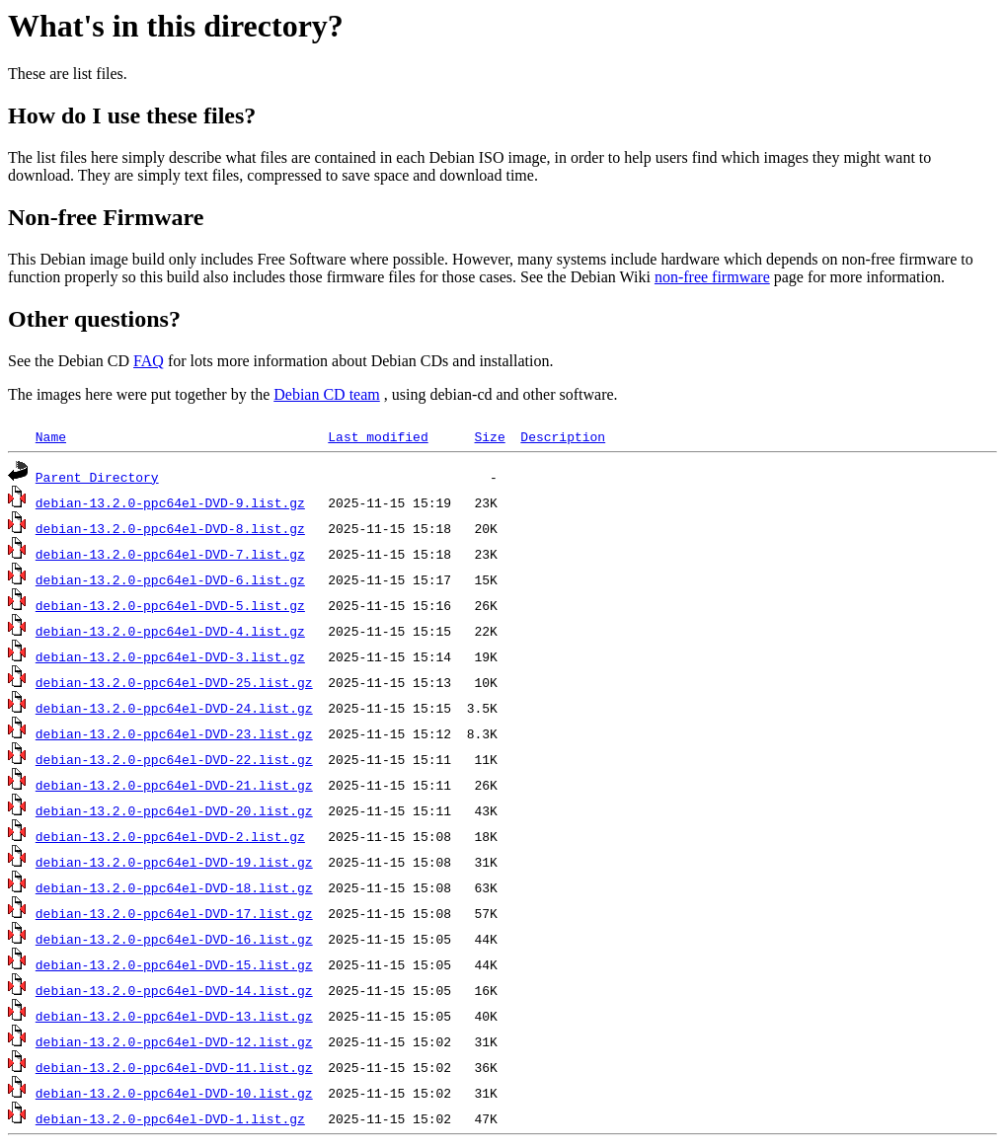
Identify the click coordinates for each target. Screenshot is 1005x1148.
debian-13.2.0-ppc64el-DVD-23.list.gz (174, 733)
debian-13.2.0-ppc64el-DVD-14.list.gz (174, 990)
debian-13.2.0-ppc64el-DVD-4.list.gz (170, 631)
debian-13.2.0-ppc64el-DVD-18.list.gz (174, 887)
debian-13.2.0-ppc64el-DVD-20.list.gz (174, 810)
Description (562, 436)
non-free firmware (712, 276)
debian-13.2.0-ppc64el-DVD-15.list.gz (174, 964)
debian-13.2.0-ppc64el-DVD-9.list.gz (170, 502)
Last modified (377, 436)
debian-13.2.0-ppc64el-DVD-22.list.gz (174, 759)
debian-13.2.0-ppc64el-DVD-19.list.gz (174, 862)
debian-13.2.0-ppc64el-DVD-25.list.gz (174, 682)
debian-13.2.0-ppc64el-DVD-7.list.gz (170, 554)
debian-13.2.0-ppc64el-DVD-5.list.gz (170, 605)
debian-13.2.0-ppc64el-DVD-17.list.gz (174, 913)
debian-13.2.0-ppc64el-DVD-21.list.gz (174, 785)
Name (51, 436)
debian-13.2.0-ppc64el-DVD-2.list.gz (170, 836)
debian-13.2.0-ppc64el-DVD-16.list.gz (174, 939)
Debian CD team (326, 394)
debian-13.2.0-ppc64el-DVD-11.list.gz (174, 1067)
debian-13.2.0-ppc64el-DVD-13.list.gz (174, 1016)
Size (489, 436)
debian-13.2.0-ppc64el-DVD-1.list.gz (170, 1118)
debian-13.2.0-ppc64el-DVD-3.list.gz (170, 656)
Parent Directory (97, 477)
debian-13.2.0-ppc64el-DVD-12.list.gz (174, 1041)
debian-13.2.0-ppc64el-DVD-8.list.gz (170, 528)
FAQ (148, 360)
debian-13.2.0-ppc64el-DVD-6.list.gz (170, 579)
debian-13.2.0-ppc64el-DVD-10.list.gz (174, 1093)
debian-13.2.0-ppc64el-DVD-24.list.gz (174, 708)
